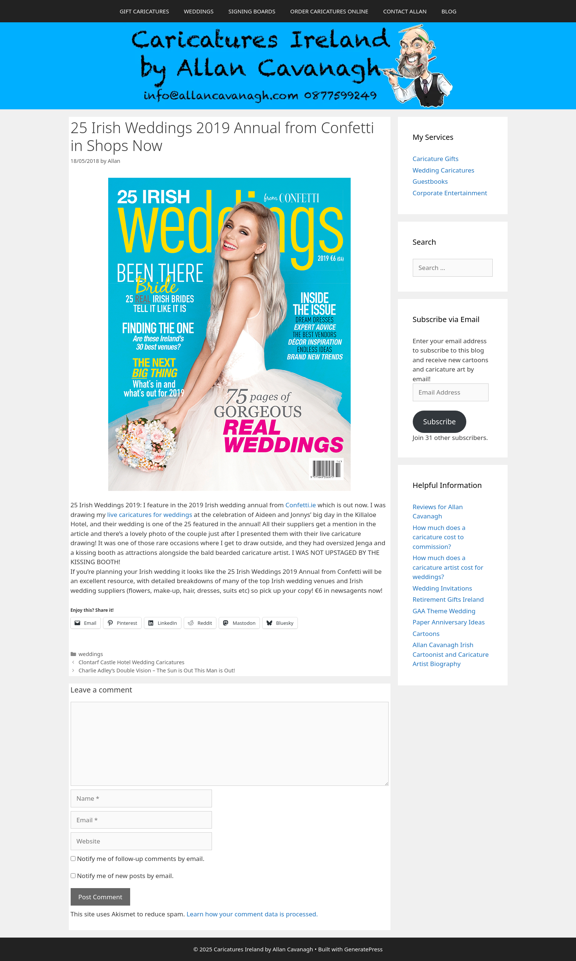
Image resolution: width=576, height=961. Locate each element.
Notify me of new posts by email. (125, 875)
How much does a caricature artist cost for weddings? (448, 567)
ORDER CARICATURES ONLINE (329, 11)
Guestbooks (430, 181)
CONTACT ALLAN (405, 11)
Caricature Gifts (436, 158)
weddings (90, 654)
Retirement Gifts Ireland (448, 599)
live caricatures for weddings (149, 514)
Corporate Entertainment (450, 193)
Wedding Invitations (442, 588)
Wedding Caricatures (443, 170)
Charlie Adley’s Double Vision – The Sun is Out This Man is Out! (156, 670)
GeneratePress (363, 949)
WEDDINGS (198, 11)
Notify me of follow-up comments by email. (141, 858)
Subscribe (439, 422)
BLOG (448, 11)
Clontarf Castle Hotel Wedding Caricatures (131, 662)
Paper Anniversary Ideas (449, 622)
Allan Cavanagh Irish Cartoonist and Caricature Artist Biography (451, 654)
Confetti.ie (301, 505)
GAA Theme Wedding (444, 611)
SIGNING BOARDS (251, 11)
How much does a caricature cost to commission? (439, 537)
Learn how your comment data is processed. (252, 914)
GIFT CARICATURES (144, 11)
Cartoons (426, 633)
